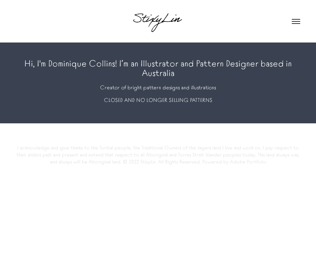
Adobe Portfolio (248, 161)
